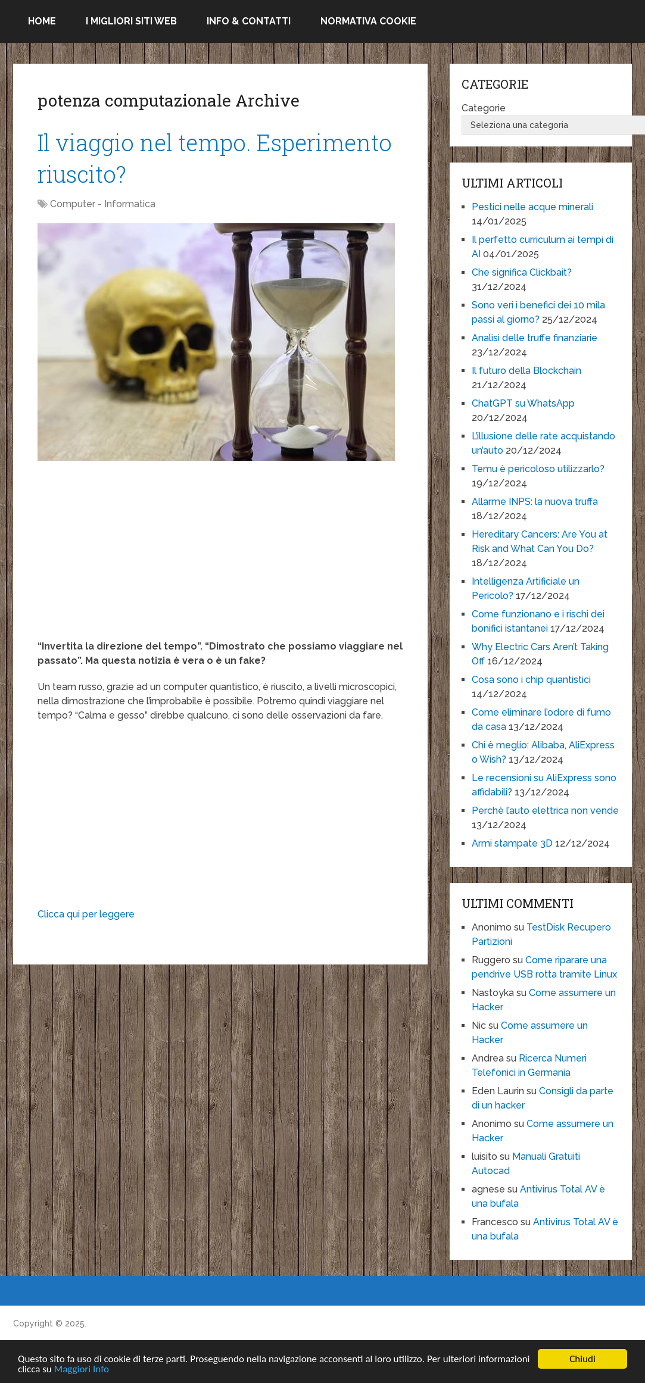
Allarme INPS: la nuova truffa (535, 501)
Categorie (484, 108)
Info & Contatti (249, 21)
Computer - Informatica (102, 204)
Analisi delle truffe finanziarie (534, 338)
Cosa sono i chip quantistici (531, 679)
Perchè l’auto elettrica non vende (545, 810)
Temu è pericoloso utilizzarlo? (538, 468)
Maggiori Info (81, 1369)
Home (42, 21)
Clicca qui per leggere (86, 914)
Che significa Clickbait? (522, 272)
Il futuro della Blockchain (526, 370)
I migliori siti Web (131, 21)
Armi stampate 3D (512, 843)
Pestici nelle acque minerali (532, 207)
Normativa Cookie (368, 21)
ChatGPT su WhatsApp (523, 403)
